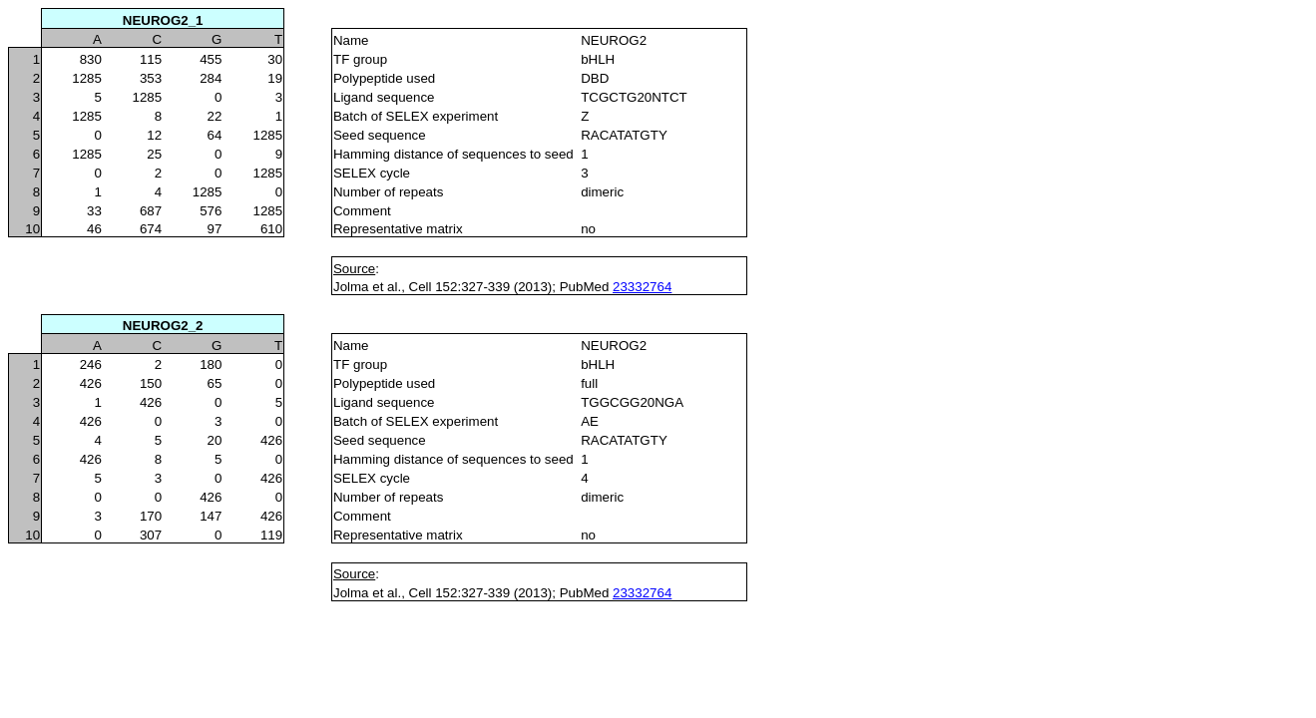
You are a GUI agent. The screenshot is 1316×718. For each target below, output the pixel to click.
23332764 (642, 286)
